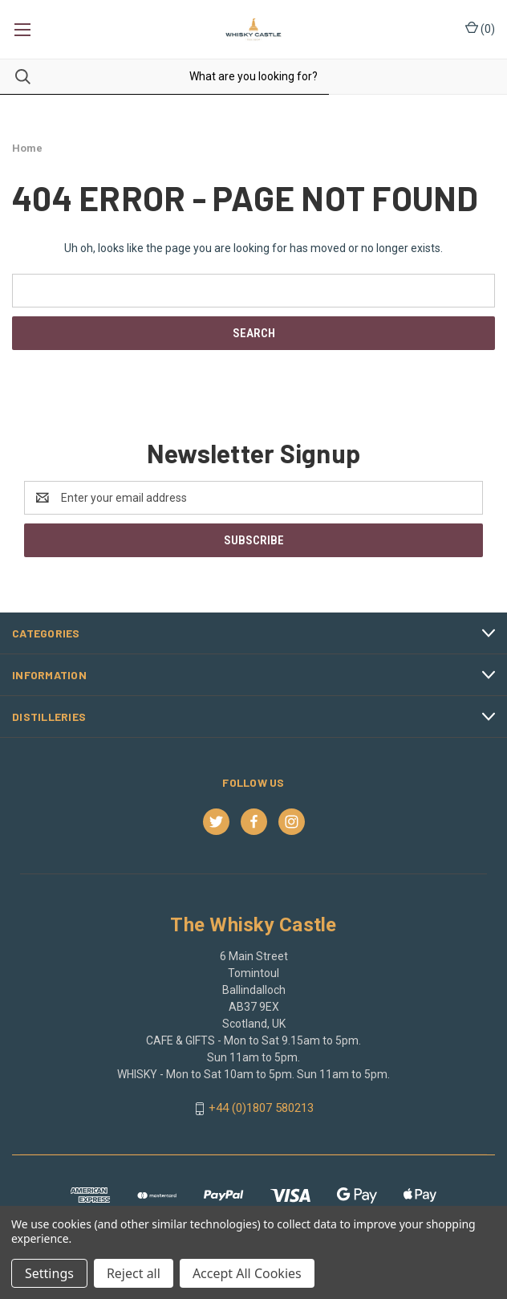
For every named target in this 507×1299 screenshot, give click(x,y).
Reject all (133, 1273)
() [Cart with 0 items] (480, 28)
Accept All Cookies (247, 1273)
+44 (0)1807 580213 (261, 1108)
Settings (49, 1273)
